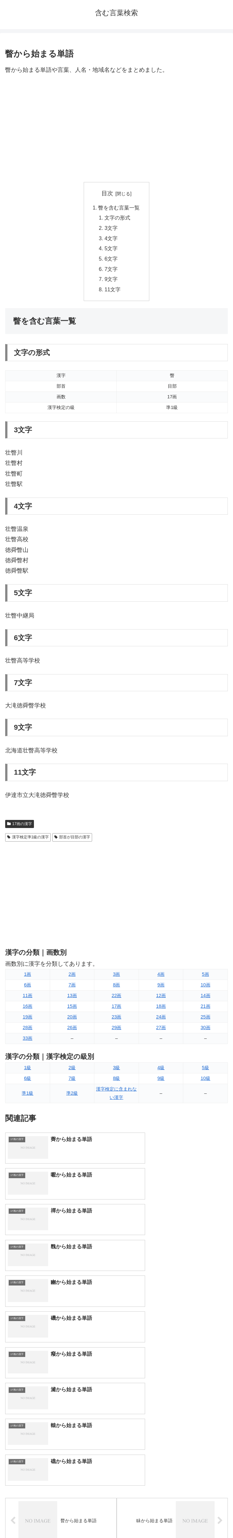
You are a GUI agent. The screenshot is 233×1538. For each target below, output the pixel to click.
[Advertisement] (116, 128)
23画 (116, 1019)
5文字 (111, 250)
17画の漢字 (19, 826)
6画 (27, 987)
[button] (221, 1388)
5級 (205, 1070)
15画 (72, 1008)
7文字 (111, 271)
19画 (27, 1019)
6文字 (111, 260)
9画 (160, 987)
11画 (27, 997)
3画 (116, 976)
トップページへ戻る (59, 1517)
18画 (161, 1008)
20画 (72, 1019)
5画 (205, 976)
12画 (161, 997)
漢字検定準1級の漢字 (28, 839)
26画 (72, 1029)
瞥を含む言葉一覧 (119, 208)
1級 (27, 1070)
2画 (72, 976)
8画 (116, 987)
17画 (116, 1008)
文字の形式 (118, 218)
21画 (205, 1008)
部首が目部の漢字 (72, 839)
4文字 (111, 239)
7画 (72, 987)
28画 (27, 1029)
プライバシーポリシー (173, 1517)
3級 (116, 1070)
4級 (160, 1070)
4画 (160, 976)
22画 (116, 997)
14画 (205, 997)
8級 (116, 1080)
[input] (116, 1388)
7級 (72, 1080)
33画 (27, 1040)
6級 (27, 1080)
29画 (116, 1029)
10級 (205, 1080)
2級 (72, 1070)
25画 (205, 1019)
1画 (27, 976)
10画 (205, 987)
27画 (161, 1029)
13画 (72, 997)
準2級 (72, 1095)
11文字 (113, 292)
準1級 (27, 1095)
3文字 (111, 229)
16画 (27, 1008)
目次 (107, 193)
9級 (160, 1080)
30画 (205, 1029)
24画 (161, 1019)
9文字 (111, 281)
